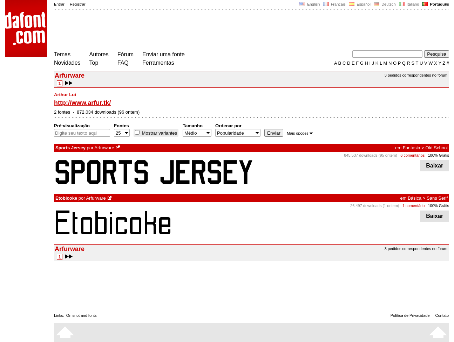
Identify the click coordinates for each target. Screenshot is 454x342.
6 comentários (412, 155)
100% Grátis (438, 155)
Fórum (125, 54)
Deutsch (385, 4)
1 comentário (413, 206)
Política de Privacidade (410, 315)
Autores (99, 54)
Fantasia (411, 147)
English (309, 4)
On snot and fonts (81, 315)
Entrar (59, 4)
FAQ (123, 63)
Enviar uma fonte (163, 54)
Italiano (409, 4)
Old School (436, 147)
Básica (414, 198)
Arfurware (104, 147)
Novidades (67, 63)
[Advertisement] (181, 31)
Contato (442, 315)
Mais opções (300, 133)
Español (360, 4)
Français (334, 4)
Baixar (434, 166)
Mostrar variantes (159, 133)
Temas (62, 54)
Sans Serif (437, 198)
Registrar (78, 4)
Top (94, 63)
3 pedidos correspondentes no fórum (416, 75)
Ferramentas (158, 63)
